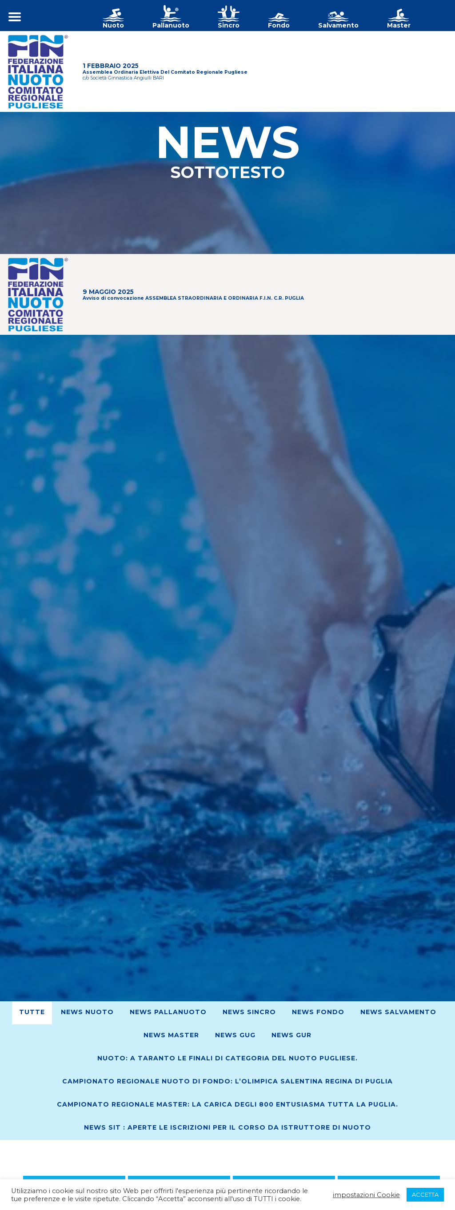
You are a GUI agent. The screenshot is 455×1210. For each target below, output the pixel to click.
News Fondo (318, 1012)
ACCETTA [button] (425, 1194)
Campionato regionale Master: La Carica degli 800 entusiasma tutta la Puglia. (227, 1104)
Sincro (228, 25)
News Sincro (249, 1012)
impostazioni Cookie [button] (366, 1195)
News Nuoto (87, 1012)
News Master (171, 1035)
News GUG (235, 1035)
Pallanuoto (170, 25)
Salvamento (338, 25)
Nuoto (113, 25)
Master (399, 25)
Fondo (279, 25)
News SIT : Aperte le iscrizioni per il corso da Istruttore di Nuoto (227, 1127)
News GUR (291, 1035)
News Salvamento (398, 1012)
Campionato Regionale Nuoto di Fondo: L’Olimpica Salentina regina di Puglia (227, 1081)
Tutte (32, 1012)
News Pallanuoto (168, 1012)
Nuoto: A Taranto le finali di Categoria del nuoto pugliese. (227, 1058)
